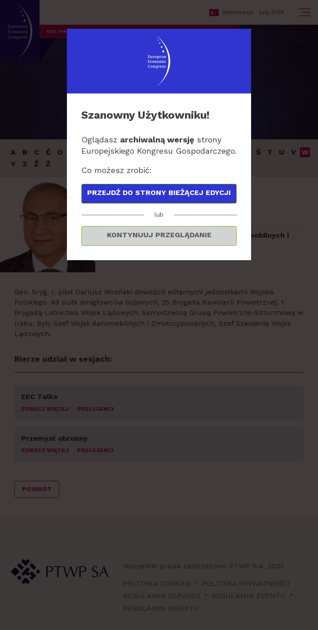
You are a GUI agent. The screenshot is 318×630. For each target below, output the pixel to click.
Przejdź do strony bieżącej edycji (159, 192)
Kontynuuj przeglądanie (159, 235)
